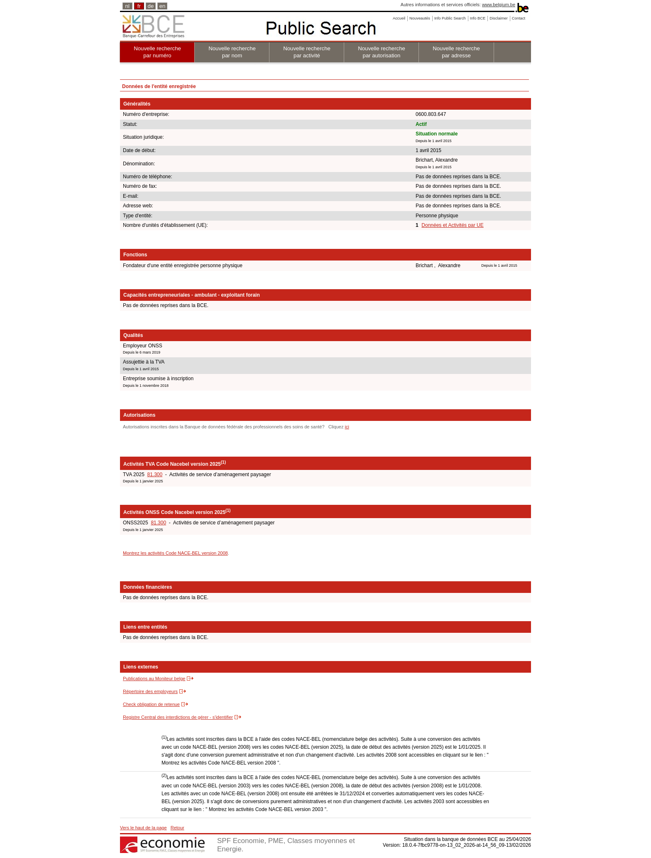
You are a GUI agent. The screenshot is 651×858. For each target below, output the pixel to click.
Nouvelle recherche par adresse (456, 52)
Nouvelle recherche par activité (306, 52)
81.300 (154, 474)
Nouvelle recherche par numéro (157, 52)
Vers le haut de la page (143, 827)
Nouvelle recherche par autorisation (381, 52)
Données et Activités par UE (452, 225)
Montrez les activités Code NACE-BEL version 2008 (175, 553)
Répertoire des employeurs (150, 691)
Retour (177, 827)
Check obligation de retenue (151, 704)
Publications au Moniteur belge (154, 678)
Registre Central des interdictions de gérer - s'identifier (178, 717)
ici (347, 426)
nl (127, 6)
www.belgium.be (498, 4)
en (162, 6)
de (151, 6)
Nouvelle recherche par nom (232, 52)
